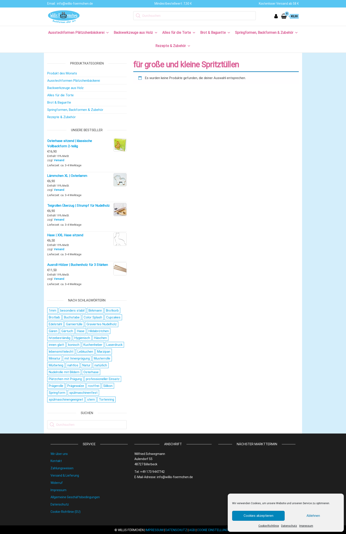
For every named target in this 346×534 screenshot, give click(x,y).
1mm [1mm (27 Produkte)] (52, 310)
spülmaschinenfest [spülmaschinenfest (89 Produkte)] (83, 393)
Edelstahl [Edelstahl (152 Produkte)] (55, 324)
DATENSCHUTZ (176, 530)
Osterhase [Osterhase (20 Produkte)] (91, 372)
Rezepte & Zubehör (173, 46)
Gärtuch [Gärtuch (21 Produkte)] (67, 331)
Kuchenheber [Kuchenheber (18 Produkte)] (92, 345)
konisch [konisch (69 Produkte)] (73, 345)
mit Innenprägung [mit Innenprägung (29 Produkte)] (77, 358)
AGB (192, 530)
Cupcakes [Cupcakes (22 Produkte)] (113, 317)
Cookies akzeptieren (258, 516)
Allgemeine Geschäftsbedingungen (75, 497)
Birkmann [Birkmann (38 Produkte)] (95, 310)
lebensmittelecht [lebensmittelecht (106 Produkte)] (61, 352)
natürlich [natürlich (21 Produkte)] (100, 365)
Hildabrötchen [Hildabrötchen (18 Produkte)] (98, 331)
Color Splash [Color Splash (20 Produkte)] (93, 317)
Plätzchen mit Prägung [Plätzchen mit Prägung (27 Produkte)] (65, 379)
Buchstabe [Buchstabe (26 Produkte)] (72, 317)
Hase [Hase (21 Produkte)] (81, 331)
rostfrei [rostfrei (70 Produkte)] (93, 386)
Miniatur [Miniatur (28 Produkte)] (54, 358)
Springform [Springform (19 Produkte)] (57, 393)
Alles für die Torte (179, 32)
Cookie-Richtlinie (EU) (66, 511)
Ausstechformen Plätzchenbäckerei (78, 32)
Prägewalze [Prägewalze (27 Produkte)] (75, 386)
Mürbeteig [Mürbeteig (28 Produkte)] (56, 365)
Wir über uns (59, 454)
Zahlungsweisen (62, 468)
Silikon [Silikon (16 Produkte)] (108, 386)
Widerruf (57, 483)
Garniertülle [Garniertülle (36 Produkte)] (74, 324)
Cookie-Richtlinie (268, 525)
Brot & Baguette (215, 32)
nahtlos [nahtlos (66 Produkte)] (72, 365)
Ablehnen (313, 516)
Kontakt (56, 461)
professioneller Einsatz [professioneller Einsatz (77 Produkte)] (103, 379)
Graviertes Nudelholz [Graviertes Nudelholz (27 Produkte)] (101, 324)
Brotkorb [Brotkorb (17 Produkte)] (112, 310)
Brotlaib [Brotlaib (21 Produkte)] (54, 317)
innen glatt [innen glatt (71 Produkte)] (56, 345)
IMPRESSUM (154, 530)
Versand (59, 160)
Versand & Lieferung (65, 475)
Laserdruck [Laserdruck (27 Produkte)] (114, 345)
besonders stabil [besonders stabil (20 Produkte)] (72, 310)
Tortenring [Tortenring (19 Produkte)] (106, 399)
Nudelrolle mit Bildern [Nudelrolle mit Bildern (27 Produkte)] (64, 372)
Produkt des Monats (62, 73)
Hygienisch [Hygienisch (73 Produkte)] (82, 338)
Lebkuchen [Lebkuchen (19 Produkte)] (85, 352)
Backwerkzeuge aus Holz (136, 32)
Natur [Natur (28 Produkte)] (86, 365)
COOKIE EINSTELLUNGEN (214, 530)
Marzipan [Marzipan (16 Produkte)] (103, 352)
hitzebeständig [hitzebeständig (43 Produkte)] (59, 338)
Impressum (306, 525)
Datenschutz (289, 525)
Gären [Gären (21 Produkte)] (53, 331)
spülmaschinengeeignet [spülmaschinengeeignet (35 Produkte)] (66, 399)
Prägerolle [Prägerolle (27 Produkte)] (56, 386)
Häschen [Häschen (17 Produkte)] (100, 338)
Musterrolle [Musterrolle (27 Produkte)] (102, 358)
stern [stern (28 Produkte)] (91, 399)
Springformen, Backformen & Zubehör (266, 32)
